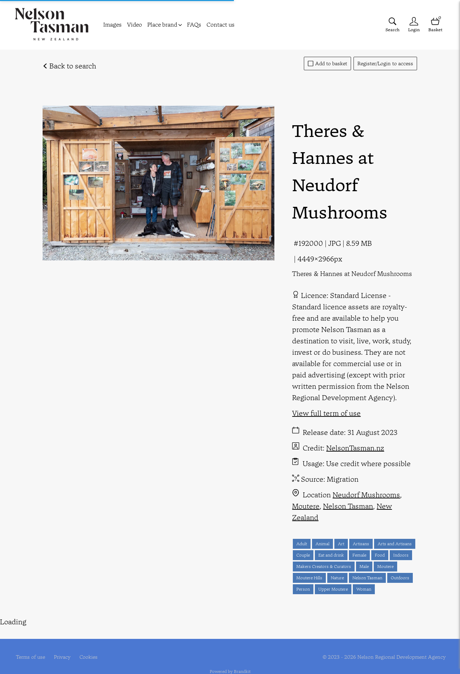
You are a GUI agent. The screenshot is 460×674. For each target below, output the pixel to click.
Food (380, 555)
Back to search (69, 65)
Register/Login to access (385, 63)
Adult (301, 543)
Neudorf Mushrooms (366, 494)
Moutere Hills (309, 577)
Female (359, 555)
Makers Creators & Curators (323, 566)
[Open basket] (435, 24)
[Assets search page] (392, 24)
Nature (337, 577)
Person (303, 589)
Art (341, 543)
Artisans (361, 543)
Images (112, 24)
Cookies (89, 645)
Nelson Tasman (348, 506)
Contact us (221, 24)
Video (134, 24)
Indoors (401, 555)
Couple (303, 555)
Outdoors (400, 577)
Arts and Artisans (395, 543)
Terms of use (30, 645)
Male (364, 566)
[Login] (414, 24)
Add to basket (327, 63)
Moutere (305, 506)
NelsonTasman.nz (355, 447)
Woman (363, 589)
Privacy (62, 645)
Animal (322, 543)
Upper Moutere (333, 589)
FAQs (194, 24)
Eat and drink (331, 555)
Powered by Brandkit (230, 660)
